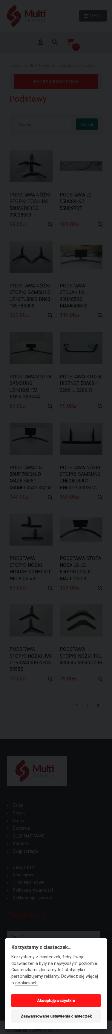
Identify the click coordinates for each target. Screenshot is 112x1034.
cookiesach (26, 983)
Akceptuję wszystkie (56, 1000)
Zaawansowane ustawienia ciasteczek (56, 1016)
